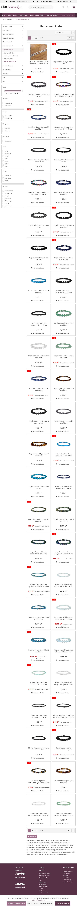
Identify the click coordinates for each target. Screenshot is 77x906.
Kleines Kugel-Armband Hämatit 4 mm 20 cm (38, 716)
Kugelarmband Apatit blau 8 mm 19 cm (38, 651)
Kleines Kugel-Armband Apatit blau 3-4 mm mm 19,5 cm (38, 586)
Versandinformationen (44, 873)
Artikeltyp (6, 136)
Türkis (7, 203)
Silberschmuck (7, 26)
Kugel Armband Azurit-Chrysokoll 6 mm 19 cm (38, 553)
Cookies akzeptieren (62, 903)
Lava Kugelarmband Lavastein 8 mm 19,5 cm (63, 749)
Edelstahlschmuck (8, 34)
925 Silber (8, 103)
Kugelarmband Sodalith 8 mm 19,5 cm (63, 259)
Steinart (5, 186)
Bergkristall (9, 191)
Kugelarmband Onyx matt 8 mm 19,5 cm (39, 422)
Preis (4, 87)
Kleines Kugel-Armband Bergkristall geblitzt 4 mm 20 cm (38, 814)
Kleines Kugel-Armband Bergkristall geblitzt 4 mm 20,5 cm (63, 684)
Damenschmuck (8, 46)
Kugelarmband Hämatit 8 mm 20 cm (39, 95)
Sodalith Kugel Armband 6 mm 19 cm (38, 390)
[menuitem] (40, 7)
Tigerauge (8, 201)
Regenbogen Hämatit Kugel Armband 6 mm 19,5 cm (64, 95)
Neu (4, 77)
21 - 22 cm (8, 118)
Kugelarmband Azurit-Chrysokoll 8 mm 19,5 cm (64, 553)
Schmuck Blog (67, 880)
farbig (7, 181)
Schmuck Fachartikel (66, 876)
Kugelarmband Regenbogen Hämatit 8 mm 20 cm (38, 193)
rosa (6, 161)
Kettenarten (66, 873)
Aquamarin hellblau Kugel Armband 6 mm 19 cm (63, 618)
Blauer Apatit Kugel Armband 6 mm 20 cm (38, 618)
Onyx (7, 196)
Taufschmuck (7, 70)
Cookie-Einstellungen (43, 890)
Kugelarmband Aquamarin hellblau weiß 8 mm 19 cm (63, 651)
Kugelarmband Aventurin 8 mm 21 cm (63, 357)
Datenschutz (42, 882)
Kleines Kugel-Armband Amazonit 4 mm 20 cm (38, 684)
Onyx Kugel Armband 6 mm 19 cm (64, 161)
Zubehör (5, 73)
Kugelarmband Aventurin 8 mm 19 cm (63, 324)
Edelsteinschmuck (8, 38)
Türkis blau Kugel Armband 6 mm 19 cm (38, 291)
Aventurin (8, 206)
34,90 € (17, 93)
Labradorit (8, 193)
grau (6, 159)
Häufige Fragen (43, 886)
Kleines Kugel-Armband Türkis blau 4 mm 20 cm (63, 455)
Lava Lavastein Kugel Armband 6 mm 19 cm (39, 324)
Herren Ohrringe (9, 53)
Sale (4, 81)
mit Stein (8, 178)
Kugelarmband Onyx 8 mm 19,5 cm (38, 259)
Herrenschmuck (8, 50)
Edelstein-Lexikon (68, 871)
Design (5, 171)
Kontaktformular (44, 893)
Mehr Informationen (38, 900)
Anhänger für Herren (11, 56)
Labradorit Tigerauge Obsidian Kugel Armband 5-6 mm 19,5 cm (38, 782)
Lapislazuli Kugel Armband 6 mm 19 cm (38, 128)
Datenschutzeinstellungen (16, 903)
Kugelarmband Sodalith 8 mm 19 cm (63, 193)
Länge (4, 111)
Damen (7, 128)
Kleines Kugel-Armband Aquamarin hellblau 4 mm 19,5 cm (63, 586)
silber (7, 151)
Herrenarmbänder (10, 61)
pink (6, 164)
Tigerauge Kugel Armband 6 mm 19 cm (63, 390)
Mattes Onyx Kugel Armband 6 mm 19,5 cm (38, 161)
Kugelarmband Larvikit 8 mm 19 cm (38, 226)
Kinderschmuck (8, 66)
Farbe (4, 147)
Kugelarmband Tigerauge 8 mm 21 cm (64, 782)
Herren (7, 131)
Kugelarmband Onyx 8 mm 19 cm (63, 63)
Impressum (42, 884)
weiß (7, 156)
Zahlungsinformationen (44, 876)
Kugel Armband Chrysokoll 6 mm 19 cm (38, 520)
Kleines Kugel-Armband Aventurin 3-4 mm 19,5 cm (63, 814)
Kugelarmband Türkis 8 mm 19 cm (39, 488)
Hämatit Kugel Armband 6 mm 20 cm (63, 422)
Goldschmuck (7, 30)
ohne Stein (8, 176)
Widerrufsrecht (43, 878)
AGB (40, 880)
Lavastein (8, 198)
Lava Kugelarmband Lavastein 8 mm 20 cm (63, 291)
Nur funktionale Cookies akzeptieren (40, 903)
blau (6, 166)
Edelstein (8, 106)
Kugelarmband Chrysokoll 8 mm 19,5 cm (64, 520)
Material (5, 99)
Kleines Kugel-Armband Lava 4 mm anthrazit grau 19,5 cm (63, 716)
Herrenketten (8, 59)
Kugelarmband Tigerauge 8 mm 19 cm (39, 455)
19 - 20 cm (8, 116)
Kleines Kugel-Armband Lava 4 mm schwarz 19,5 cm (38, 749)
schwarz (8, 153)
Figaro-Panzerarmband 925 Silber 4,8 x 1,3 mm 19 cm (39, 63)
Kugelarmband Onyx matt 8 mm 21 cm (64, 226)
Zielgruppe (6, 124)
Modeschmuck (7, 42)
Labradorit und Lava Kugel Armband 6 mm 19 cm (63, 128)
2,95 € (10, 93)
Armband (8, 141)
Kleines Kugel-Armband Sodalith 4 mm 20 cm (63, 488)
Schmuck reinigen (68, 882)
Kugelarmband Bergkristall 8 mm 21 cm (38, 357)
